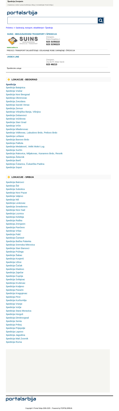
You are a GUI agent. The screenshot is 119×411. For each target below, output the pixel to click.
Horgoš (14, 314)
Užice (13, 262)
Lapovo (14, 331)
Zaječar (14, 272)
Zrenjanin (15, 223)
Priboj (14, 324)
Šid (12, 185)
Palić (13, 234)
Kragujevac (16, 293)
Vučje (13, 307)
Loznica (15, 213)
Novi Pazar (16, 192)
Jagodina (15, 335)
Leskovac (15, 203)
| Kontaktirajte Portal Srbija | (44, 5)
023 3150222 (53, 41)
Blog (33, 5)
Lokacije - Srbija (20, 177)
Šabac (14, 255)
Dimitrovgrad (17, 317)
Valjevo (14, 196)
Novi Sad (15, 210)
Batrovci (15, 182)
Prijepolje (15, 328)
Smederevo (16, 206)
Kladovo (15, 269)
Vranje (14, 303)
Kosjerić (15, 258)
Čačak (14, 265)
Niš (12, 199)
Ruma (14, 342)
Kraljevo (15, 286)
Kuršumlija (16, 300)
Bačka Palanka (18, 241)
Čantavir (15, 237)
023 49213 (51, 64)
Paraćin (14, 290)
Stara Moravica (18, 310)
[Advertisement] (58, 370)
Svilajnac (15, 279)
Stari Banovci (17, 248)
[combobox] (46, 20)
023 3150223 (53, 44)
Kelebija (15, 217)
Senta (14, 321)
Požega (14, 251)
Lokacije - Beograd (22, 79)
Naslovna (11, 5)
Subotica (15, 189)
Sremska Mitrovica (20, 244)
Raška (14, 220)
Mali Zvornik (17, 338)
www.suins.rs (12, 47)
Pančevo (15, 227)
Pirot (13, 297)
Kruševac (15, 283)
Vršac (13, 230)
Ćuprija (14, 276)
